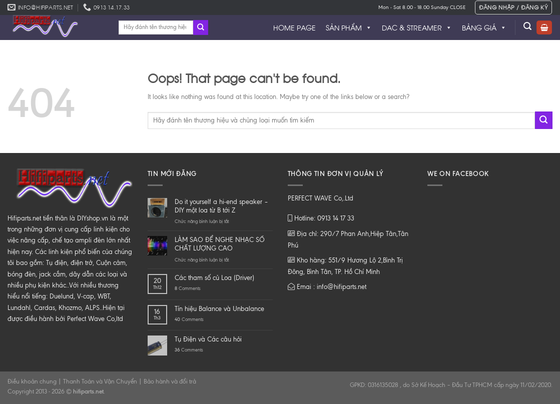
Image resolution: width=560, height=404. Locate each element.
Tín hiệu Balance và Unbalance (219, 308)
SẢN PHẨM (349, 27)
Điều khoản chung (32, 381)
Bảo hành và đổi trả (170, 381)
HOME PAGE (294, 27)
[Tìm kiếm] (527, 26)
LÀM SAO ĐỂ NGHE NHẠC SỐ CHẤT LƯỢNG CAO (220, 244)
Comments (188, 288)
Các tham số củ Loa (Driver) (214, 278)
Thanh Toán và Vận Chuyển (100, 381)
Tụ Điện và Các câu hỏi (208, 339)
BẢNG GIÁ (484, 27)
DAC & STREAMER (417, 27)
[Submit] (200, 27)
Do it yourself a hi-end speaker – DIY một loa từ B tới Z (221, 206)
